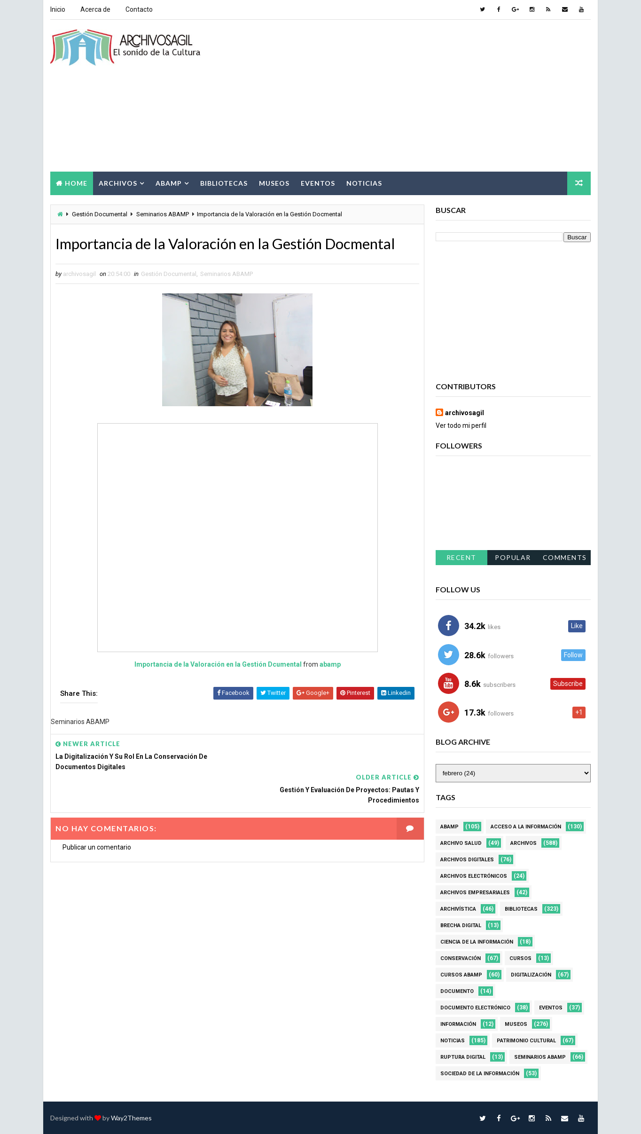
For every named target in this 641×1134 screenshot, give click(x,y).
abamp (326, 664)
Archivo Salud (461, 843)
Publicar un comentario (97, 814)
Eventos (318, 183)
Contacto (139, 9)
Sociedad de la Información (479, 1073)
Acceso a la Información (526, 826)
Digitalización (531, 974)
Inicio (57, 9)
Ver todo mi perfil (461, 425)
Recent (461, 557)
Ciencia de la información (476, 941)
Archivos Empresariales (475, 892)
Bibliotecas (224, 183)
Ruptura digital (462, 1057)
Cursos (520, 958)
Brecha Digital (460, 925)
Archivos (118, 183)
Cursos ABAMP (461, 974)
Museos (274, 183)
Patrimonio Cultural (526, 1040)
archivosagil (464, 412)
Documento (457, 991)
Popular (513, 557)
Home (76, 183)
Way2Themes (131, 1117)
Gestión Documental (99, 213)
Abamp (169, 183)
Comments (565, 557)
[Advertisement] (419, 96)
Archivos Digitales (467, 859)
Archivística (458, 909)
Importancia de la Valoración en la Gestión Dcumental (214, 664)
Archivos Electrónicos (473, 876)
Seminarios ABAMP (162, 213)
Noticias (364, 183)
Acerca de (95, 9)
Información (458, 1024)
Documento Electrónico (475, 1007)
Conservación (460, 958)
